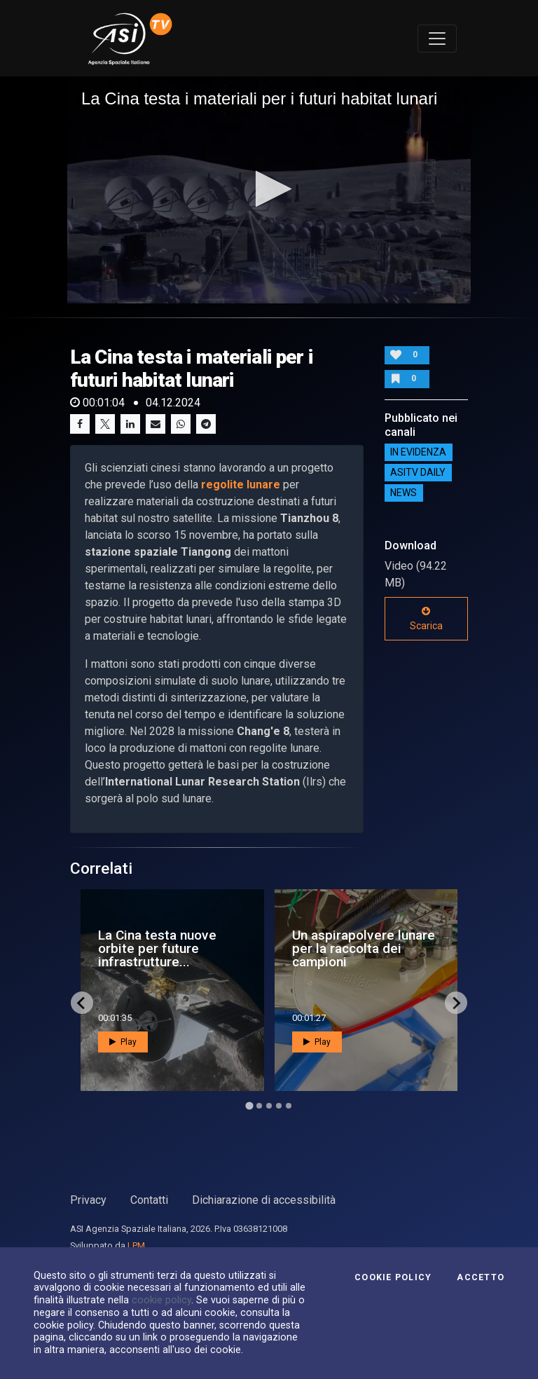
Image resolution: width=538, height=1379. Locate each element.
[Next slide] (456, 1003)
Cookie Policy (393, 1277)
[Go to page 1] (249, 1106)
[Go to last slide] (82, 1003)
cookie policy (161, 1299)
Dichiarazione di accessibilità (264, 1200)
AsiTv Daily (418, 473)
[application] (269, 189)
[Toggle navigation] (437, 39)
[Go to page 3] (269, 1106)
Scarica (426, 618)
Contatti (149, 1200)
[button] (269, 189)
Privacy (88, 1200)
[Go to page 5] (288, 1106)
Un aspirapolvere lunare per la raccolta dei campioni (363, 948)
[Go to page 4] (279, 1106)
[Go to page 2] (259, 1106)
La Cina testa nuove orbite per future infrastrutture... (157, 948)
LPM (136, 1245)
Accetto (480, 1277)
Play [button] (123, 1042)
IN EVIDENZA (418, 452)
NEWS (403, 493)
